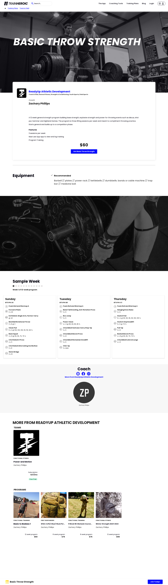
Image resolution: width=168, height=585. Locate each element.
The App (102, 3)
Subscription (33, 472)
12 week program (31, 534)
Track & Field (24, 8)
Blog (144, 3)
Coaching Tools (116, 3)
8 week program (59, 534)
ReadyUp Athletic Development (49, 91)
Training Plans (132, 3)
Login (151, 3)
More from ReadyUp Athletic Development (84, 377)
